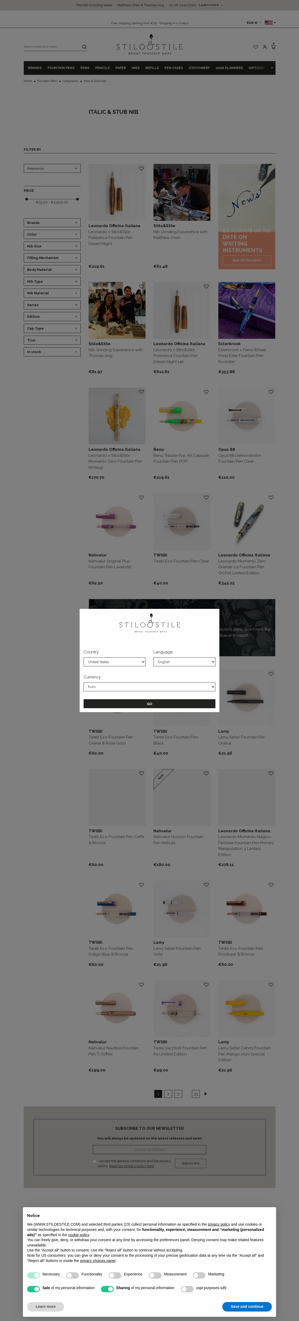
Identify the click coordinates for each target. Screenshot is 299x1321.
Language (163, 652)
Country (91, 652)
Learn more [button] (46, 1306)
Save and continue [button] (247, 1306)
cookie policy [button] (78, 1235)
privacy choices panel (97, 1261)
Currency (92, 677)
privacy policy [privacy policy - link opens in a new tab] (219, 1224)
